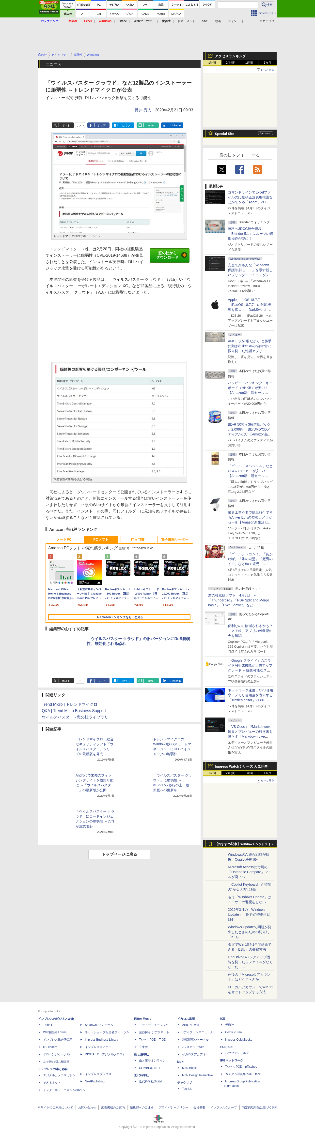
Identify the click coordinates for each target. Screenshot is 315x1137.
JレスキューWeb (193, 1047)
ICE (222, 1018)
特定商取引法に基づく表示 (260, 1107)
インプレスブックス (98, 1074)
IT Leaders (50, 1047)
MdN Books (189, 1068)
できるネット (52, 1082)
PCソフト (100, 539)
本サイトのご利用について (55, 1107)
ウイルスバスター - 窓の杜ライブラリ (75, 717)
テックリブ (184, 1082)
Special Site (224, 134)
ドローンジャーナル (56, 1054)
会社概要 (199, 1107)
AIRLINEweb (190, 1025)
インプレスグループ (223, 1107)
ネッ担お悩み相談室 (56, 1061)
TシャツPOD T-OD (152, 1039)
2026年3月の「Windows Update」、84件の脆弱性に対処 (249, 914)
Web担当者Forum (54, 1032)
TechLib (187, 1089)
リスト (80, 125)
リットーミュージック (154, 1025)
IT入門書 (137, 539)
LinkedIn (176, 125)
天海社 (229, 1025)
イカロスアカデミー (195, 1054)
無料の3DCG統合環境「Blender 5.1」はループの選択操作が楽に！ (250, 233)
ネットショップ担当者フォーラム (107, 1032)
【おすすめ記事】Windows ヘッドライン (244, 844)
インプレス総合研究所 (58, 1039)
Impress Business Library (101, 1039)
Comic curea (233, 1032)
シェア (102, 125)
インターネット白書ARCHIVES (64, 1090)
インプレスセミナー (98, 1047)
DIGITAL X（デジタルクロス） (105, 1054)
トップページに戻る (119, 854)
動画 (218, 21)
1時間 (212, 62)
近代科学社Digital (150, 1081)
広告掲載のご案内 (113, 1107)
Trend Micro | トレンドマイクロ (69, 704)
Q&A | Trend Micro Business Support (74, 711)
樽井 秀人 (143, 110)
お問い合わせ (87, 1107)
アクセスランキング (230, 56)
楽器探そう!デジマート (154, 1032)
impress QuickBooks (238, 1039)
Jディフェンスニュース (197, 1032)
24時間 (230, 62)
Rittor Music (142, 1018)
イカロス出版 (186, 1018)
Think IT (48, 1025)
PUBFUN (226, 1047)
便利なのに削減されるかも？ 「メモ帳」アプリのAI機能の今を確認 (250, 631)
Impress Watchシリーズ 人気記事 (241, 766)
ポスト (66, 125)
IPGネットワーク (231, 1060)
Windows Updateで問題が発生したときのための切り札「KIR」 (249, 932)
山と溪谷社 (141, 1054)
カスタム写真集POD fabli (243, 1074)
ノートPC (63, 539)
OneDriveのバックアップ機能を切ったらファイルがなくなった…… (250, 962)
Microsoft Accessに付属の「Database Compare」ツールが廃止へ (249, 872)
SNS (205, 21)
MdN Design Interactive (197, 1075)
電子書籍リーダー (175, 539)
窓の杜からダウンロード (171, 255)
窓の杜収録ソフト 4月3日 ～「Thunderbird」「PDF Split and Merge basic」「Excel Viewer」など (238, 600)
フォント (234, 21)
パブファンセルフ (237, 1053)
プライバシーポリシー (173, 1107)
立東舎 (143, 1047)
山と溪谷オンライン (152, 1060)
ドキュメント (186, 21)
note (151, 125)
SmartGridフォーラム (99, 1025)
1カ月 (267, 62)
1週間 (249, 62)
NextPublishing (95, 1081)
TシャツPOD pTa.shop (241, 1066)
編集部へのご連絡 (142, 1107)
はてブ (126, 125)
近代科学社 (141, 1075)
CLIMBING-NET (149, 1068)
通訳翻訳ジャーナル (195, 1039)
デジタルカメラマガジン (59, 1075)
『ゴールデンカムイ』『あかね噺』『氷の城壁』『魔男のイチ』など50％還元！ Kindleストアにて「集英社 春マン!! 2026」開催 (250, 564)
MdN (180, 1061)
